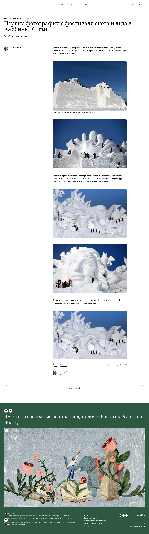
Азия (23, 18)
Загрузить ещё (74, 388)
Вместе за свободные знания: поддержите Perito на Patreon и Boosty (73, 419)
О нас (86, 4)
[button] (6, 411)
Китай (29, 18)
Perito (6, 18)
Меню (140, 4)
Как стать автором (90, 518)
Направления (14, 18)
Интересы (65, 4)
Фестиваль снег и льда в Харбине (67, 48)
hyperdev (142, 526)
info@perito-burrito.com (18, 524)
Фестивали (15, 36)
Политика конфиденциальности (95, 521)
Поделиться (6, 513)
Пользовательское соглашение (94, 523)
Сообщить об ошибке (91, 526)
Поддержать (76, 4)
